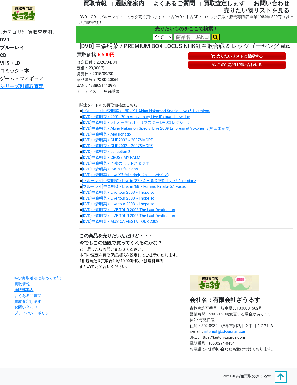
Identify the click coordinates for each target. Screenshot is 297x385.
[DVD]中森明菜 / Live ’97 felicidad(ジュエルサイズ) (125, 175)
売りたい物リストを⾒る (256, 10)
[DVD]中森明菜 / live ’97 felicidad (110, 169)
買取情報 (95, 3)
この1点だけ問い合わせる (237, 64)
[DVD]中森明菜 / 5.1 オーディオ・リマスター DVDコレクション (136, 122)
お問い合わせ (271, 3)
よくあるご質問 (174, 3)
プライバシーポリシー (33, 313)
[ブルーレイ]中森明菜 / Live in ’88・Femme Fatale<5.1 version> (136, 186)
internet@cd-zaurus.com (225, 331)
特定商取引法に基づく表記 (37, 278)
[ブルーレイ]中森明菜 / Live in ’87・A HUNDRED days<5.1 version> (139, 180)
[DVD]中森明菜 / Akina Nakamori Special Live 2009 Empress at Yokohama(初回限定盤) (156, 128)
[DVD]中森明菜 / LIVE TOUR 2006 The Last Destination (128, 210)
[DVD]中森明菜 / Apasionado (106, 134)
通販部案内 (129, 3)
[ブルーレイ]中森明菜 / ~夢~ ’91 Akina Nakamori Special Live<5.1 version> (146, 111)
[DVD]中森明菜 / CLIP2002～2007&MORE (117, 140)
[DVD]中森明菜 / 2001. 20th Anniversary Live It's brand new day (136, 116)
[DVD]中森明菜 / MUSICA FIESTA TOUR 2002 (120, 221)
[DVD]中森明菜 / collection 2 (106, 151)
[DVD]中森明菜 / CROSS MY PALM (111, 157)
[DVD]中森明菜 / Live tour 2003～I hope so (118, 192)
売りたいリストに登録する (237, 56)
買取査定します (224, 3)
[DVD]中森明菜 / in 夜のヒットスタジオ (115, 163)
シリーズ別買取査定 (22, 86)
